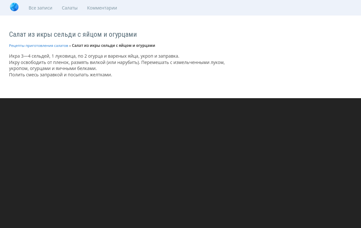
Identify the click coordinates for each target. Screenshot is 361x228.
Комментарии (102, 8)
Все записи (41, 8)
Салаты (70, 8)
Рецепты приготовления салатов (38, 45)
